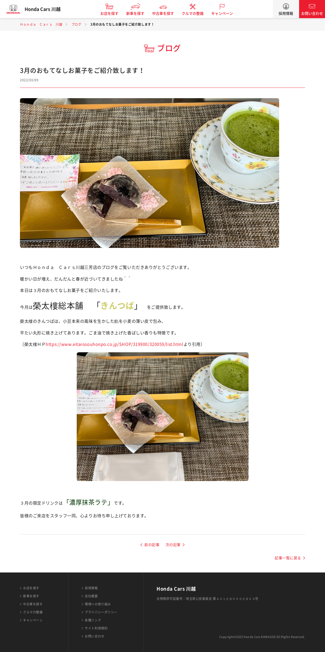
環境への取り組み (98, 604)
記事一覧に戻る (288, 558)
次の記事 (173, 545)
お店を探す (112, 13)
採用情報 (286, 13)
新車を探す (138, 13)
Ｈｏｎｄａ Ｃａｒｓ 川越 (41, 24)
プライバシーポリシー (101, 612)
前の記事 (151, 545)
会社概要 (91, 596)
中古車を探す (166, 13)
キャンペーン (225, 13)
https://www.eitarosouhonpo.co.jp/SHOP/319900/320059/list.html (114, 344)
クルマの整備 (195, 13)
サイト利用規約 (96, 628)
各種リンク (93, 620)
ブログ (76, 24)
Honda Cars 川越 (45, 9)
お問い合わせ (312, 13)
